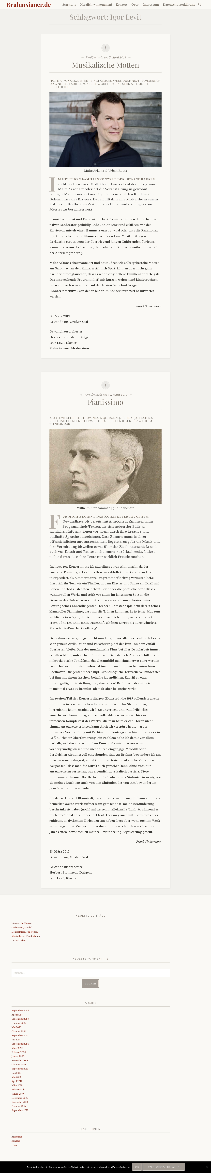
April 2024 (17, 1015)
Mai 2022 (16, 1027)
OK (137, 1167)
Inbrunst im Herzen (21, 923)
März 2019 (17, 1085)
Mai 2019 (16, 1077)
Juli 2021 (16, 1039)
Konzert (121, 4)
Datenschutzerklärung (179, 4)
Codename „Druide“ (22, 927)
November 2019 (20, 1060)
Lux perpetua (18, 940)
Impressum (151, 4)
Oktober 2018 (19, 1106)
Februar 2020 (19, 1052)
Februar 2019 (18, 1089)
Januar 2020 (18, 1056)
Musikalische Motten (105, 65)
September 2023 (20, 1019)
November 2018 (20, 1102)
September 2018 (20, 1110)
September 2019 (20, 1069)
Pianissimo (105, 402)
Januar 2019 (18, 1094)
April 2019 (17, 1081)
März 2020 (17, 1048)
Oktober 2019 (19, 1064)
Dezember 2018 (20, 1098)
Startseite (69, 4)
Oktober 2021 (19, 1031)
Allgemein (17, 1137)
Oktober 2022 (19, 1023)
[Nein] (207, 1167)
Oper (135, 4)
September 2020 (20, 1044)
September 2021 (20, 1035)
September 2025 (20, 1010)
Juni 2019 (16, 1073)
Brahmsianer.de (29, 4)
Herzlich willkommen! (96, 4)
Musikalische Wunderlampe (26, 936)
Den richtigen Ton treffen (25, 932)
